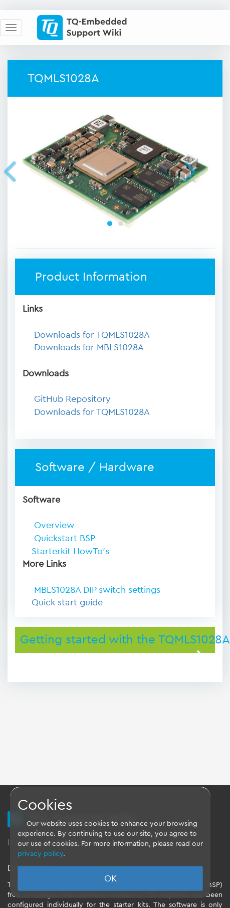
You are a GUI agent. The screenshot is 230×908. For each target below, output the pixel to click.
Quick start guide (67, 602)
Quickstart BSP (63, 538)
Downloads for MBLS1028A (89, 347)
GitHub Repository (72, 398)
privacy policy (40, 853)
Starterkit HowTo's (70, 551)
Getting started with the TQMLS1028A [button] (117, 640)
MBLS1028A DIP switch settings (97, 589)
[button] (25, 171)
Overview (53, 525)
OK (110, 878)
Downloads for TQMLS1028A (92, 334)
